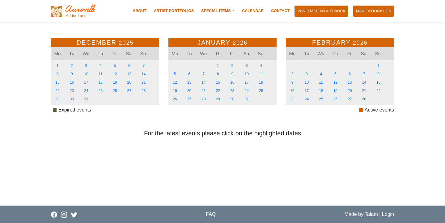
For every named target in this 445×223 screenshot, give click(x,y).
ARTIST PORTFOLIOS (175, 10)
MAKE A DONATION (375, 10)
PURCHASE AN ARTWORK (322, 10)
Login (388, 214)
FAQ (211, 214)
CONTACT (281, 10)
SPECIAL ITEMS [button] (216, 11)
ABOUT (141, 10)
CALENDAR (254, 10)
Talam (371, 214)
